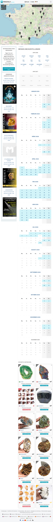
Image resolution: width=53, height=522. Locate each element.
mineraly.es (38, 516)
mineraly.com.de (22, 516)
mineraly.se (29, 518)
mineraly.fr (5, 516)
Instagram (18, 514)
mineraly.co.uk (13, 516)
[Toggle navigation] (51, 1)
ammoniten (22, 454)
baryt (21, 478)
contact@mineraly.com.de (36, 514)
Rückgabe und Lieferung (35, 510)
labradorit (40, 405)
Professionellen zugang (46, 510)
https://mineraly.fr (47, 514)
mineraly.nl (45, 516)
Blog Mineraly (5, 514)
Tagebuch (21, 46)
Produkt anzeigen (26, 385)
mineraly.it (31, 516)
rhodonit (22, 405)
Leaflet (40, 44)
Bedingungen (4, 510)
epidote (39, 430)
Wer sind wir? (27, 510)
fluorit (21, 430)
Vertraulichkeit (21, 510)
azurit (39, 381)
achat (21, 381)
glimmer (39, 502)
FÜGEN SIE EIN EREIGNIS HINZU (9, 69)
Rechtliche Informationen (12, 510)
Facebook (12, 514)
